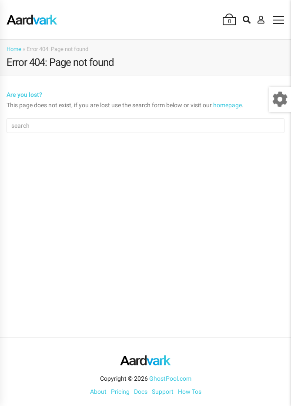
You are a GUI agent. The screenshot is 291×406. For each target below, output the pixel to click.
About (98, 392)
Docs (140, 392)
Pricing (120, 392)
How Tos (189, 392)
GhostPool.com (170, 378)
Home (14, 49)
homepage (227, 105)
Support (163, 392)
